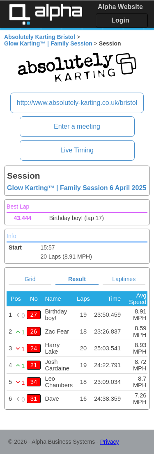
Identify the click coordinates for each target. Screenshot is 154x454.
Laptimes (124, 279)
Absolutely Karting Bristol (39, 37)
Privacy (109, 441)
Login (120, 20)
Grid (30, 279)
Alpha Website (120, 6)
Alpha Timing (45, 14)
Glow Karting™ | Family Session (48, 43)
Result (77, 279)
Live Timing (77, 150)
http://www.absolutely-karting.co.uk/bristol (77, 102)
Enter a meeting (77, 126)
